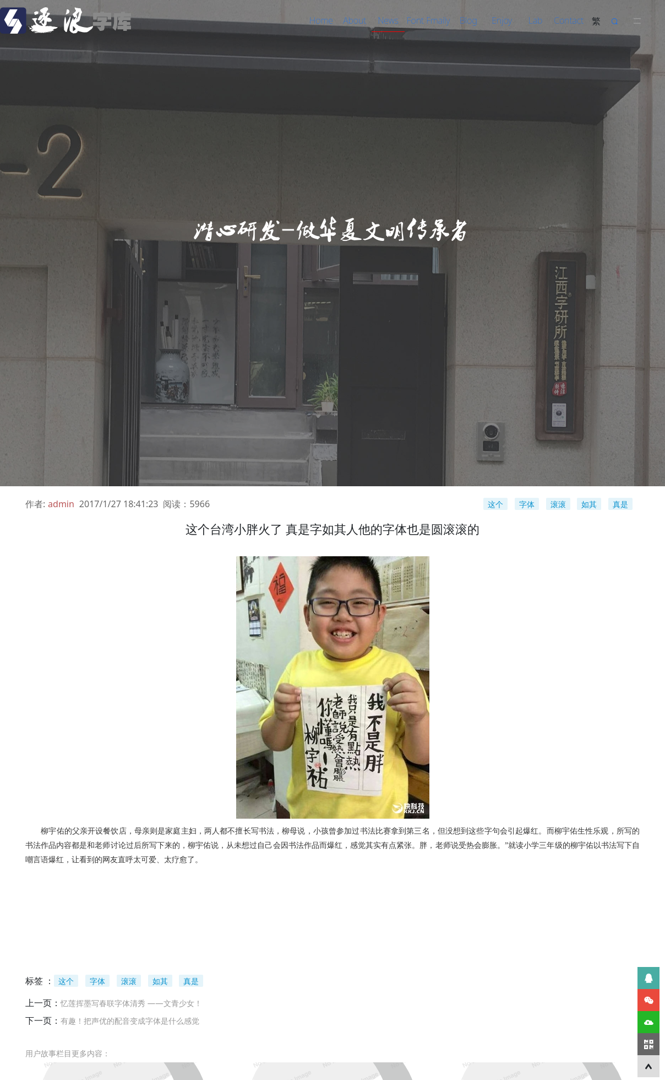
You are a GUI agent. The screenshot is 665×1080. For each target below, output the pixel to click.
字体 (527, 504)
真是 (620, 504)
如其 (589, 504)
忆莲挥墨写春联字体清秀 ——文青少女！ (131, 1003)
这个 (495, 504)
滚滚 (558, 504)
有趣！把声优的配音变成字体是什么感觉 (130, 1020)
